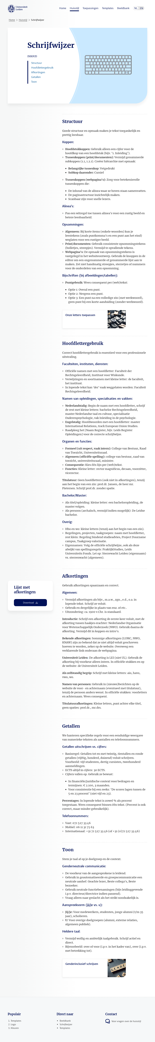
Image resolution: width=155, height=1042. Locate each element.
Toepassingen (90, 8)
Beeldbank (123, 8)
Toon (34, 81)
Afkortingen (38, 72)
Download (30, 602)
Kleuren (15, 1028)
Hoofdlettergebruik (42, 67)
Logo (13, 1024)
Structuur (36, 63)
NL (135, 8)
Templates (108, 8)
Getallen (36, 77)
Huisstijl (74, 8)
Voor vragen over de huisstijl (126, 1021)
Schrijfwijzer (37, 19)
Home (62, 8)
